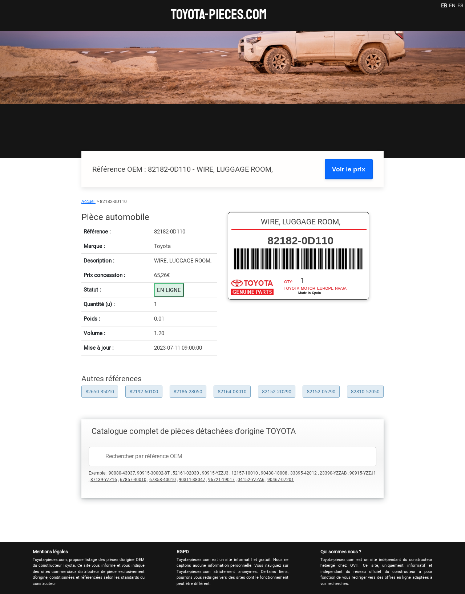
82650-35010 (99, 391)
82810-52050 (365, 391)
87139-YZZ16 (103, 479)
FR (444, 5)
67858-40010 (162, 479)
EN (452, 5)
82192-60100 (144, 391)
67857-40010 (133, 479)
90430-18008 (274, 473)
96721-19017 (221, 479)
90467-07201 (280, 479)
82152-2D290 (276, 391)
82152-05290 (321, 391)
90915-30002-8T (153, 473)
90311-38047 (192, 479)
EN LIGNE (169, 290)
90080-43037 (122, 473)
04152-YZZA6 (251, 479)
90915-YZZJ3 (215, 473)
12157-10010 (244, 473)
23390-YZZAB (333, 473)
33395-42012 (303, 473)
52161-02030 (186, 473)
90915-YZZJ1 (362, 473)
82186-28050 (188, 391)
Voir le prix (348, 169)
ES (460, 5)
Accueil (88, 201)
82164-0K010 (232, 391)
